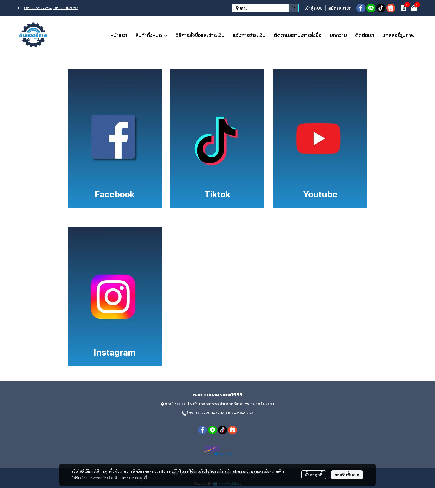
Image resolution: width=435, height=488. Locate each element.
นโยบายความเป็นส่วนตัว (99, 477)
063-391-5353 (65, 8)
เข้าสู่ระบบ (314, 8)
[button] (265, 8)
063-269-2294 (38, 8)
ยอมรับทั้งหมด (347, 474)
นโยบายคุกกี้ (137, 477)
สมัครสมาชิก (340, 8)
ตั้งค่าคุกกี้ (313, 474)
